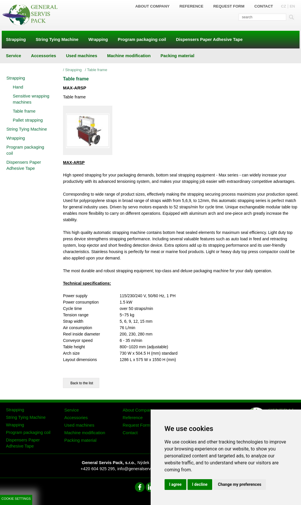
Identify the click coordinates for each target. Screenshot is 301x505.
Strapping (74, 70)
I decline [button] (200, 484)
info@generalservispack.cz (142, 468)
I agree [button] (175, 484)
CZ (283, 6)
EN (292, 6)
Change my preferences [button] (239, 484)
